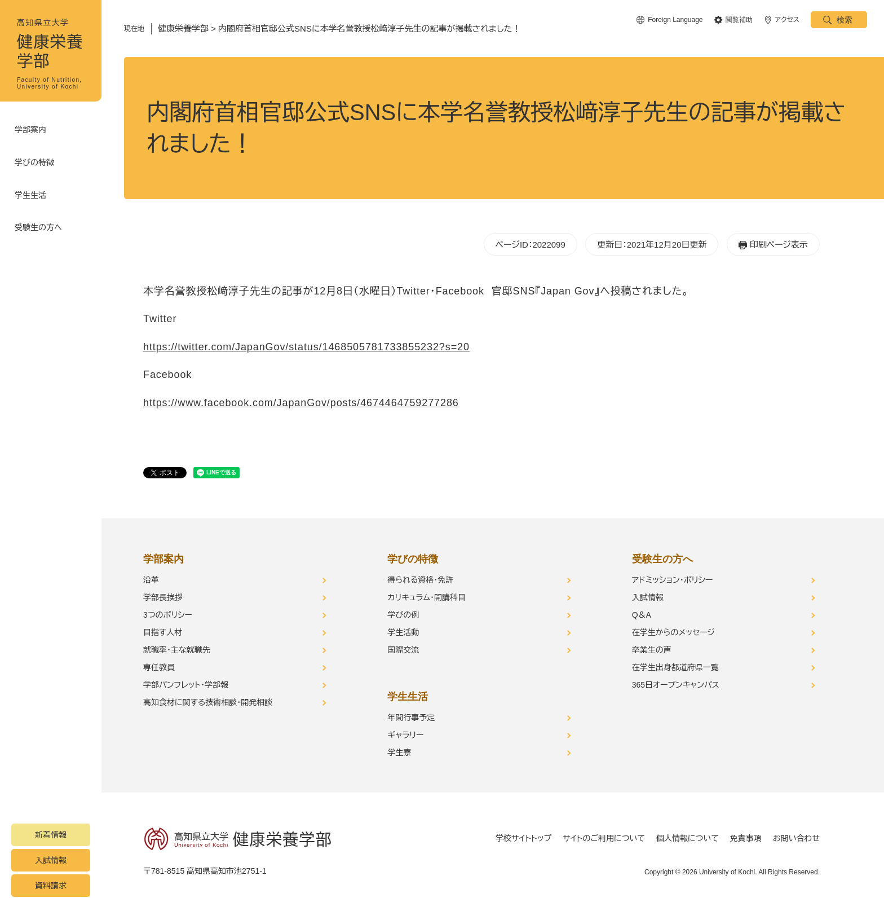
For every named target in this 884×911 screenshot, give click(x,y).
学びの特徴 (36, 157)
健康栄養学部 (183, 28)
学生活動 (403, 632)
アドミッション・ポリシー (672, 579)
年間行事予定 (411, 717)
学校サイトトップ (523, 838)
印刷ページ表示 (779, 244)
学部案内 (32, 129)
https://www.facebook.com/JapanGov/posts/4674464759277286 (301, 402)
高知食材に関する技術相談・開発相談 (207, 702)
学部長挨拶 (163, 597)
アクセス (787, 20)
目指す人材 (162, 632)
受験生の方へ (40, 214)
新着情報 (51, 834)
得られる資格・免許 (420, 579)
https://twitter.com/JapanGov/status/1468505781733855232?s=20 (306, 347)
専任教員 (159, 667)
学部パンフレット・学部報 (185, 684)
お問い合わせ (796, 838)
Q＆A (641, 614)
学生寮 (399, 752)
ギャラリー (405, 735)
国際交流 (403, 649)
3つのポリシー (167, 614)
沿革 (151, 579)
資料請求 (51, 885)
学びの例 (403, 614)
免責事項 (746, 838)
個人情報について (687, 838)
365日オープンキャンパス (675, 684)
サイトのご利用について (604, 838)
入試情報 (51, 860)
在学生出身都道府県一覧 (675, 667)
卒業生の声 (651, 649)
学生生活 (32, 186)
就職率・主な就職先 (176, 649)
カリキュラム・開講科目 (426, 597)
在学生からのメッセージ (673, 632)
